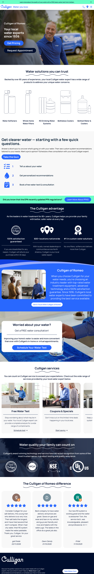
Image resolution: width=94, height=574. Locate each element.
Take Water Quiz (70, 571)
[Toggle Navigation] (91, 7)
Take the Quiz (11, 157)
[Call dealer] (84, 7)
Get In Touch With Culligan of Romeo (47, 304)
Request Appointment (20, 50)
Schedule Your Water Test (32, 347)
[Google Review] (16, 519)
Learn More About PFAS (78, 199)
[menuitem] (87, 7)
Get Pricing (13, 43)
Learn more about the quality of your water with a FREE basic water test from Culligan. (47, 2)
